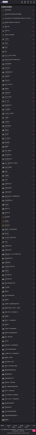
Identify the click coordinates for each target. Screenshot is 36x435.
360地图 (13, 427)
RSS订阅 (15, 425)
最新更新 (2, 425)
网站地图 (8, 425)
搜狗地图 (19, 427)
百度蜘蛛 (21, 425)
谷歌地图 (28, 425)
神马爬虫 (26, 427)
